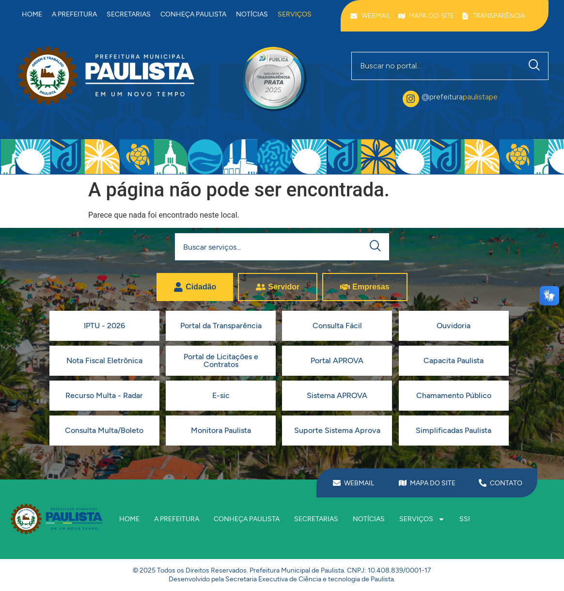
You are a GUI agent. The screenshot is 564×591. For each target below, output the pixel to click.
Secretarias (129, 14)
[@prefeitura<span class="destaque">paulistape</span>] (411, 99)
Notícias (252, 14)
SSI (464, 519)
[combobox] (436, 66)
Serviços (295, 14)
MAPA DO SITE (432, 483)
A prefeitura (74, 14)
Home (32, 14)
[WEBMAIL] (337, 483)
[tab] (195, 287)
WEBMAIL (359, 483)
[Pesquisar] (536, 66)
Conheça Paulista (193, 14)
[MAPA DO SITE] (403, 483)
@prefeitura (460, 96)
